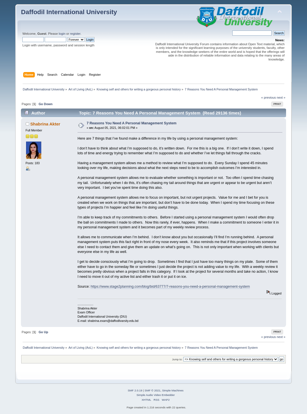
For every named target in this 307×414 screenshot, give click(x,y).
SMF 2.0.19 (135, 390)
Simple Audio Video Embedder (155, 394)
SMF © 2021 (152, 390)
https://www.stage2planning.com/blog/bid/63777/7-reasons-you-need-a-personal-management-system (170, 287)
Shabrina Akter (45, 124)
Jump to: (177, 359)
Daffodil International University (69, 12)
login (62, 33)
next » (281, 97)
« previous (268, 97)
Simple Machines (173, 390)
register (75, 33)
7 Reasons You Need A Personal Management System (131, 123)
